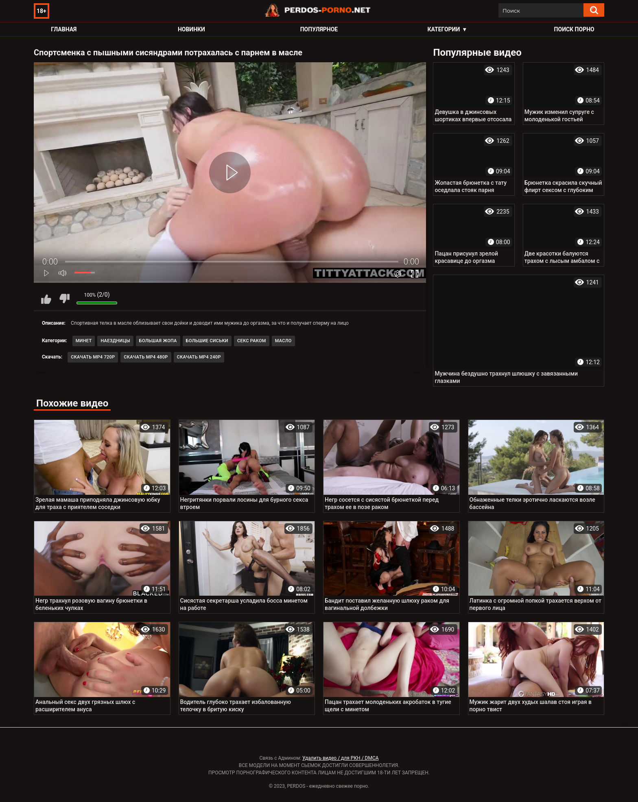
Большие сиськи (207, 340)
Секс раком (251, 340)
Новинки (191, 29)
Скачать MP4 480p (146, 357)
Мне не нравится (64, 298)
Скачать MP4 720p (93, 357)
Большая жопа (158, 340)
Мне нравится (46, 298)
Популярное (319, 29)
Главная (63, 29)
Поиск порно (574, 29)
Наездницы (115, 340)
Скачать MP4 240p (199, 357)
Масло (283, 340)
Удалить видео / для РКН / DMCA (340, 758)
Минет (84, 340)
